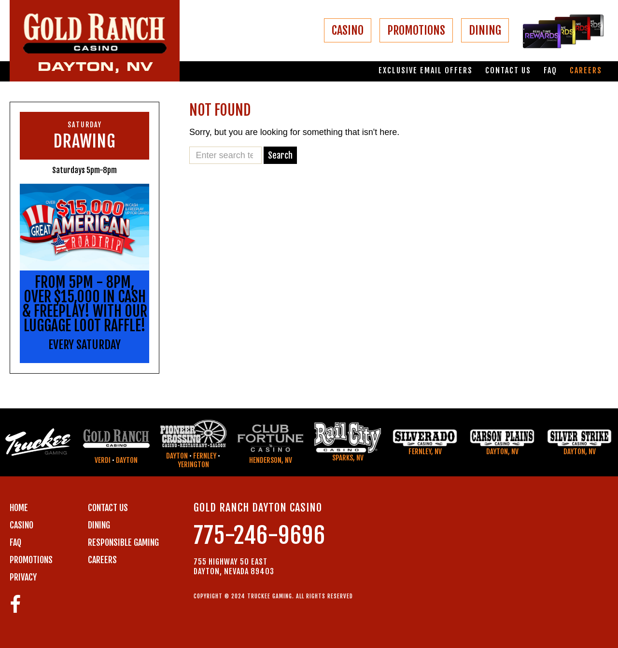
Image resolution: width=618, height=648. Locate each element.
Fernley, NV (425, 451)
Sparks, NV (348, 457)
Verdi (103, 460)
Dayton (127, 460)
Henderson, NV (270, 460)
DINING (485, 30)
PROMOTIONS (416, 30)
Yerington (193, 464)
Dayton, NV (502, 451)
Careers (586, 71)
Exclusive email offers (426, 71)
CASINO (348, 30)
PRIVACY (23, 577)
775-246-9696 (259, 535)
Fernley (204, 455)
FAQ (550, 71)
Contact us (508, 71)
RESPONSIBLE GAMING (123, 542)
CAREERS (102, 559)
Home (19, 507)
